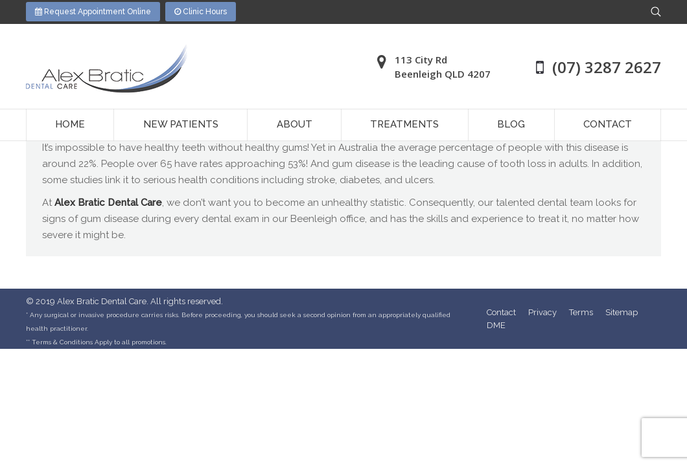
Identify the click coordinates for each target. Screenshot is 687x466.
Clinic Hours (200, 11)
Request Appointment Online (93, 11)
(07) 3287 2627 (606, 67)
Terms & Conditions (62, 342)
